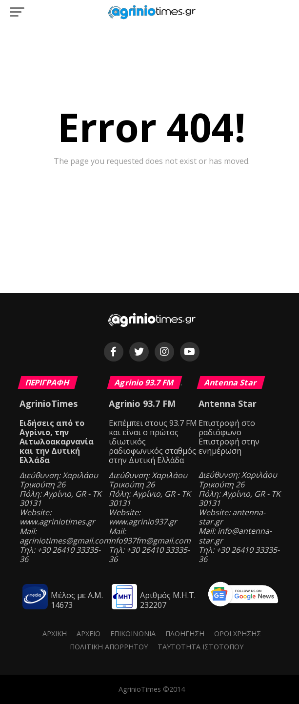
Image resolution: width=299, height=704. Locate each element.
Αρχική (54, 633)
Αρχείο (88, 633)
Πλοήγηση (184, 633)
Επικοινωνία (133, 633)
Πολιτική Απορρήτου (109, 646)
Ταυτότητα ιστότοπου (200, 646)
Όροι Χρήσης (237, 633)
